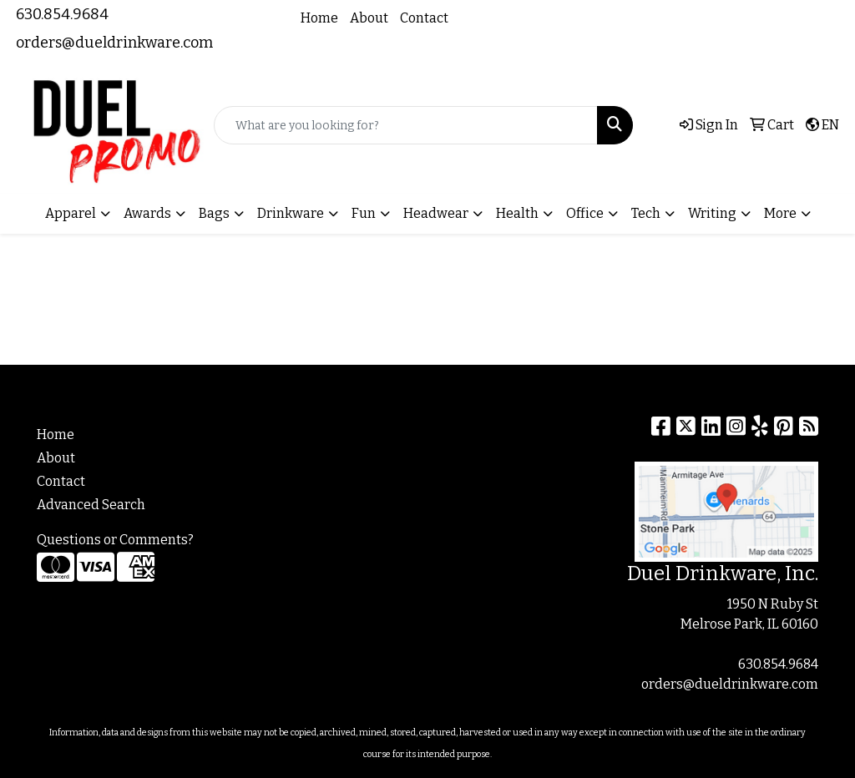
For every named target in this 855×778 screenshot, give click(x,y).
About (369, 18)
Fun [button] (364, 213)
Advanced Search (91, 505)
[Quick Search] (406, 125)
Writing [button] (712, 213)
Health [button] (517, 213)
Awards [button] (147, 213)
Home (319, 18)
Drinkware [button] (290, 213)
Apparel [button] (70, 213)
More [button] (780, 213)
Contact (424, 18)
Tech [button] (645, 213)
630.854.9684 (62, 14)
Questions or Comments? (115, 540)
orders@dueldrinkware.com (114, 42)
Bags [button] (214, 213)
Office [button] (585, 213)
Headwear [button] (435, 213)
